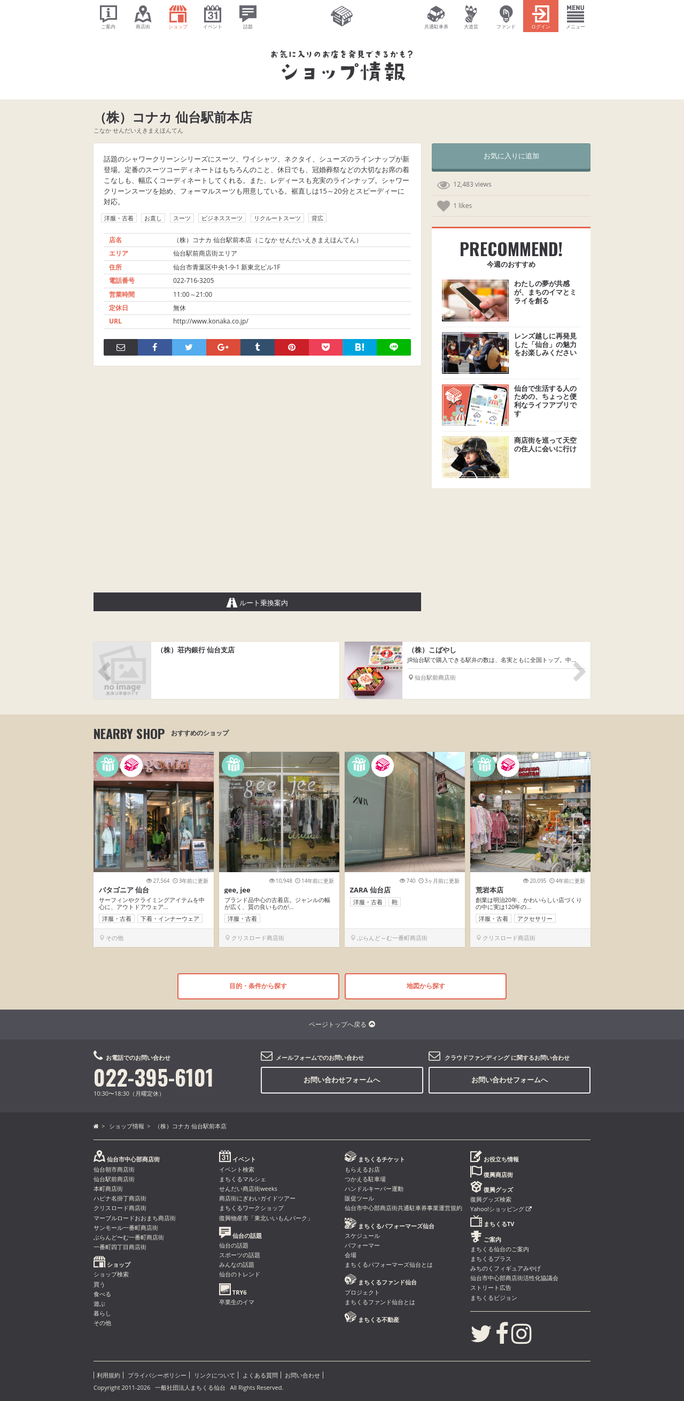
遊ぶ (99, 1303)
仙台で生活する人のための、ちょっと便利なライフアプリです (545, 400)
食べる (102, 1294)
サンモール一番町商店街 (126, 1227)
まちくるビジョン (493, 1298)
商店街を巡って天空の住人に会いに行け (545, 444)
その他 (102, 1323)
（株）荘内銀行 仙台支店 (196, 650)
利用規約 (108, 1375)
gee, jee (237, 890)
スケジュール (362, 1235)
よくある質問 (260, 1375)
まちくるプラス (490, 1258)
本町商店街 (108, 1188)
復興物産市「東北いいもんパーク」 (266, 1218)
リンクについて (214, 1375)
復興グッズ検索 (490, 1199)
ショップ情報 (126, 1126)
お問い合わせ (302, 1375)
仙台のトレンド (239, 1274)
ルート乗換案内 (257, 602)
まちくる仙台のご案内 (499, 1249)
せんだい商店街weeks (248, 1188)
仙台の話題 (233, 1245)
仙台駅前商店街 (114, 1179)
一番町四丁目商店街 (120, 1247)
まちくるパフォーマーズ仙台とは (389, 1264)
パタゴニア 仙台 (124, 890)
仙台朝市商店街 (114, 1169)
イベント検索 (236, 1169)
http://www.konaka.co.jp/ (210, 321)
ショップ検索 (111, 1274)
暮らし (102, 1313)
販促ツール (359, 1198)
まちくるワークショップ (251, 1208)
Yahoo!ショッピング (501, 1209)
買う (99, 1284)
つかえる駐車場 (365, 1179)
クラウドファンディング (477, 1057)
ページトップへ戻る (342, 1024)
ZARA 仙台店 (370, 890)
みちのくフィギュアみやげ (505, 1268)
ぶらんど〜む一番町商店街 (129, 1237)
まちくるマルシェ (242, 1179)
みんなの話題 (236, 1264)
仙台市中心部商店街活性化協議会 (514, 1278)
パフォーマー (362, 1245)
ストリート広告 (490, 1287)
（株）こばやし (432, 650)
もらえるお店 (362, 1169)
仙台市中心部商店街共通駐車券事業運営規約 (403, 1208)
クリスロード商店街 (120, 1208)
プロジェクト (362, 1292)
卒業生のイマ (236, 1302)
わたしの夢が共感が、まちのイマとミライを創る (545, 292)
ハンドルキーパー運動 (374, 1188)
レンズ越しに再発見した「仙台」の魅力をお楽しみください (545, 344)
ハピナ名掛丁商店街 (120, 1198)
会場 (350, 1255)
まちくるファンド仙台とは (380, 1302)
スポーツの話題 (239, 1255)
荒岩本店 (489, 890)
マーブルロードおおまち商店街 (135, 1218)
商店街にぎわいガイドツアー (257, 1198)
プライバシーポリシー (157, 1375)
